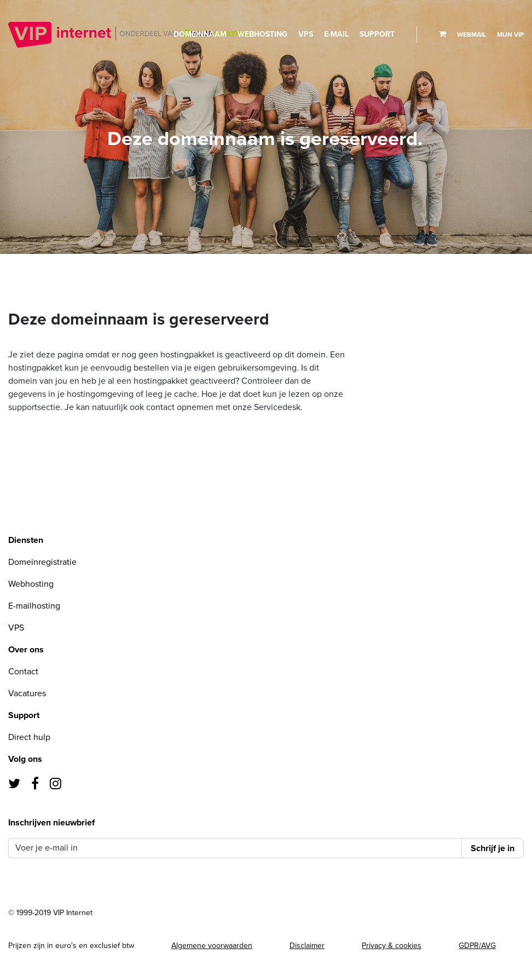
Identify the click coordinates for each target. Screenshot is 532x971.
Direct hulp (29, 737)
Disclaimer (307, 945)
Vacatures (27, 693)
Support (377, 34)
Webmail (471, 34)
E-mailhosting (34, 605)
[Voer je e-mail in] (235, 848)
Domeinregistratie (42, 562)
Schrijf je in (492, 848)
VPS (305, 34)
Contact (23, 671)
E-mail (336, 34)
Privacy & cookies (391, 945)
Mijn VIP (510, 34)
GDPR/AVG (477, 945)
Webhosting (262, 34)
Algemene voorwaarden (211, 945)
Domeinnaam (200, 34)
